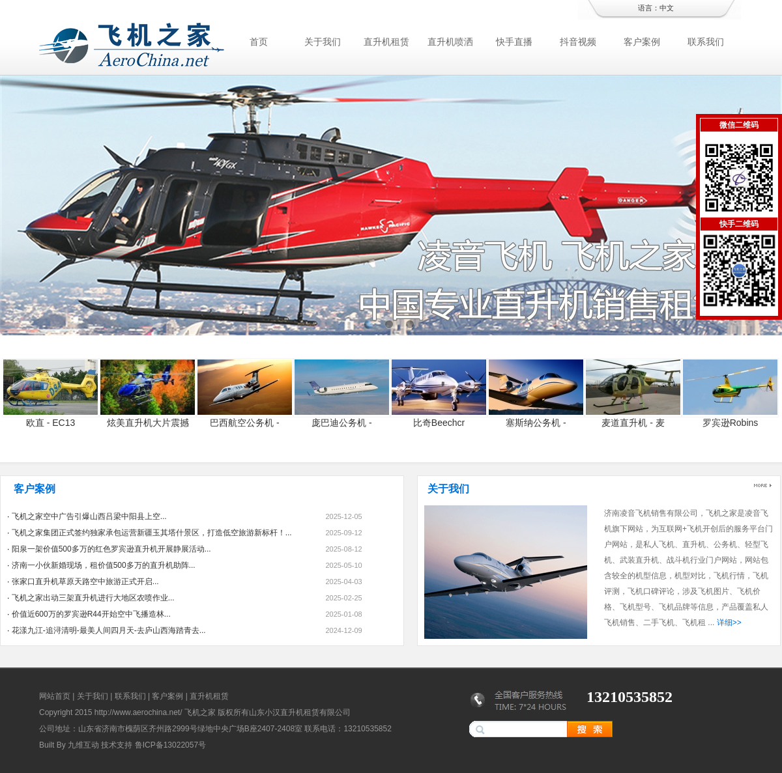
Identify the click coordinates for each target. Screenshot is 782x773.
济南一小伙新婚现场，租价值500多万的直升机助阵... (103, 565)
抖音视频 (578, 41)
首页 (259, 41)
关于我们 (322, 41)
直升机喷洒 (450, 41)
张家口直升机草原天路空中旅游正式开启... (85, 581)
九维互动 (83, 745)
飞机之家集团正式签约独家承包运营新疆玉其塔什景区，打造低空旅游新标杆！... (152, 532)
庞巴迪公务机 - (341, 422)
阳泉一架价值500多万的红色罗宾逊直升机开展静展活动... (111, 549)
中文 (666, 8)
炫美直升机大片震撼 (148, 422)
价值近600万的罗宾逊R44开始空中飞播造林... (91, 614)
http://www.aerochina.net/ (138, 712)
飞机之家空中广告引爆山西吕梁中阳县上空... (89, 516)
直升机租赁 (386, 41)
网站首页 (54, 696)
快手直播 (514, 41)
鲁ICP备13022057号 (170, 745)
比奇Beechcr (439, 422)
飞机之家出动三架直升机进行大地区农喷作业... (93, 597)
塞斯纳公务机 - (536, 422)
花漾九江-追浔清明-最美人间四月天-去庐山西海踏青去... (109, 630)
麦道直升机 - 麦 (632, 422)
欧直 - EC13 (50, 422)
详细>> (729, 622)
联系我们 (706, 41)
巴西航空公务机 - (245, 422)
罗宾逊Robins (730, 422)
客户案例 (642, 41)
